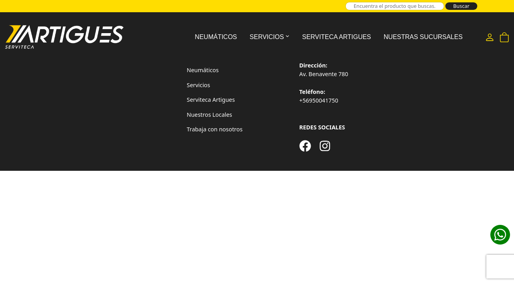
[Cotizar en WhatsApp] (500, 235)
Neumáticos (216, 37)
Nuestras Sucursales (423, 37)
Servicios (198, 85)
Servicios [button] (266, 37)
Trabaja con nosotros (214, 129)
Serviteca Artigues (336, 37)
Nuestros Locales (209, 114)
